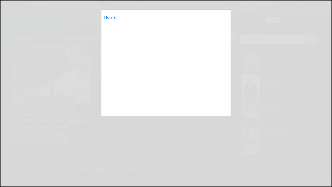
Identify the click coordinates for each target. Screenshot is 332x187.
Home (110, 17)
